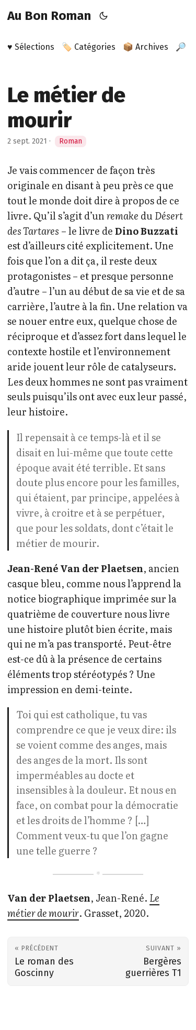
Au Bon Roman (49, 15)
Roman (70, 141)
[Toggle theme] (104, 15)
